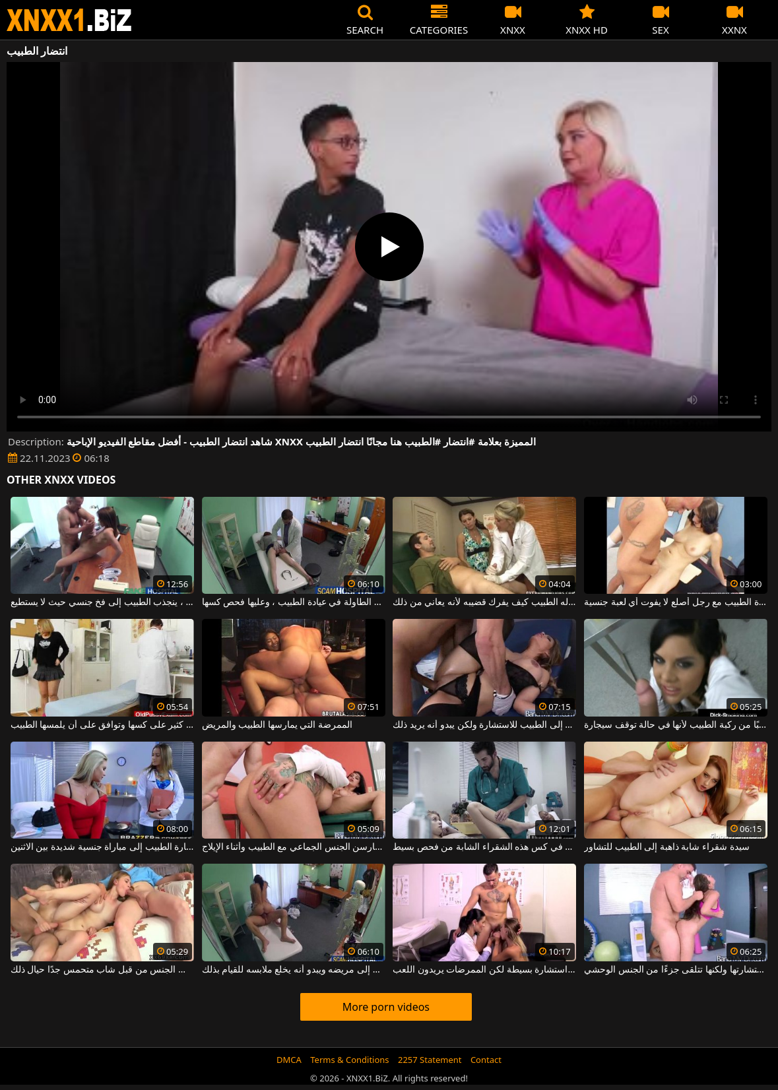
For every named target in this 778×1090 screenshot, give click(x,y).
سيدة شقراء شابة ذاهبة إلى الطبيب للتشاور (667, 847)
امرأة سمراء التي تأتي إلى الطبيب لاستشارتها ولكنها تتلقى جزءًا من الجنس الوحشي (675, 970)
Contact (486, 1060)
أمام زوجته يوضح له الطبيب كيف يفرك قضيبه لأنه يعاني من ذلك (484, 602)
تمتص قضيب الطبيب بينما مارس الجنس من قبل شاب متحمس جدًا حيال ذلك (102, 970)
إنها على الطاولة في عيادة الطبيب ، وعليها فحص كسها (293, 602)
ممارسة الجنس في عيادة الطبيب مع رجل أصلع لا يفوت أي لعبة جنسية (675, 602)
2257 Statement (430, 1060)
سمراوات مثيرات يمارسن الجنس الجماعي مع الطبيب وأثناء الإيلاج (293, 847)
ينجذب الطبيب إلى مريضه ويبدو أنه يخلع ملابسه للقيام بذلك (293, 970)
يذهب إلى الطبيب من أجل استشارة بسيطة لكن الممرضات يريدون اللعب (484, 970)
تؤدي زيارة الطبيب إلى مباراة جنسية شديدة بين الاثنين (102, 847)
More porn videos (386, 1007)
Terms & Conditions (349, 1060)
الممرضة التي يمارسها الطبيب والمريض (277, 725)
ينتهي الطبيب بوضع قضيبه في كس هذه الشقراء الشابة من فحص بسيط (484, 847)
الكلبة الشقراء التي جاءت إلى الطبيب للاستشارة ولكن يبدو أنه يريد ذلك (484, 725)
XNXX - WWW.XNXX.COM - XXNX (69, 20)
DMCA (289, 1060)
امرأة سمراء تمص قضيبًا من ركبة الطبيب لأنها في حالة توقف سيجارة (675, 725)
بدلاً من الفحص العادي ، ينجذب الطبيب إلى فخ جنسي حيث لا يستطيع (102, 602)
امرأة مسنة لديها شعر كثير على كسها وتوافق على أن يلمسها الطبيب (102, 725)
